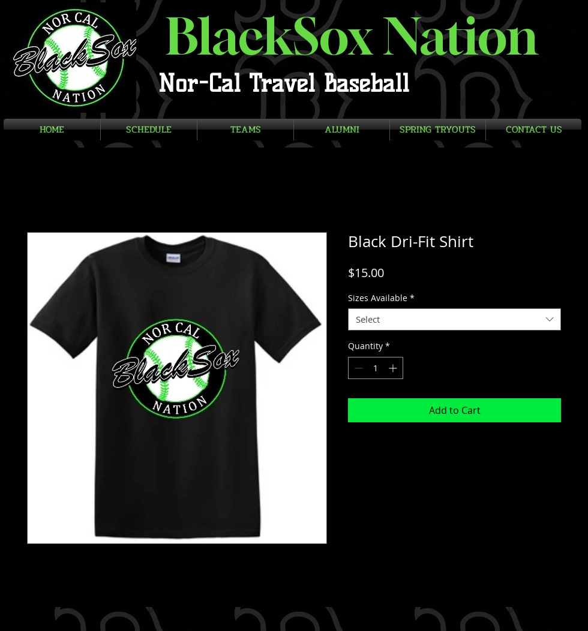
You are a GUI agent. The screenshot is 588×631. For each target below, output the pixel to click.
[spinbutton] (375, 367)
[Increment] (393, 367)
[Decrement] (357, 367)
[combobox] (454, 319)
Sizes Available (381, 298)
